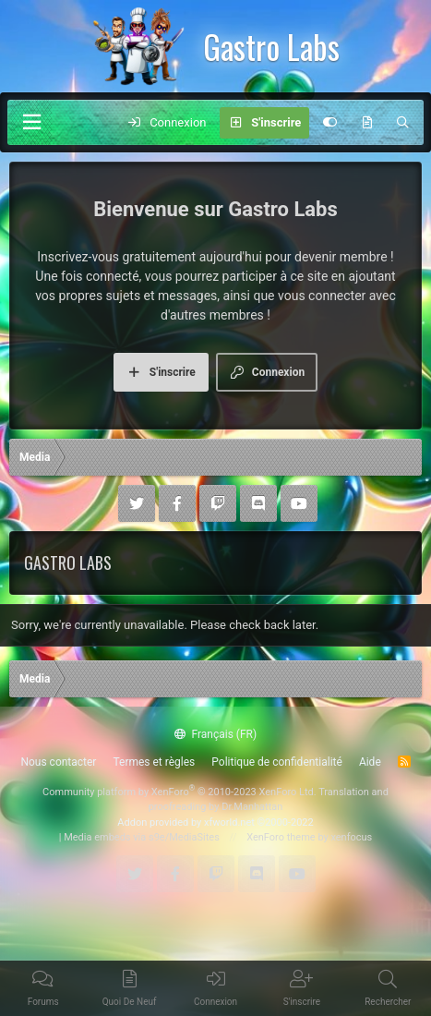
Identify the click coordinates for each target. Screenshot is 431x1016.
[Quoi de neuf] (367, 122)
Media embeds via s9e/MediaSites (142, 837)
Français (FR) (215, 734)
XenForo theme (281, 837)
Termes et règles (154, 762)
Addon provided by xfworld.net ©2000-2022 (215, 822)
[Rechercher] (403, 122)
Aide (370, 762)
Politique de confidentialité (276, 762)
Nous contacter (58, 762)
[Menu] (31, 122)
